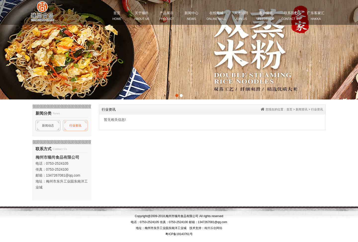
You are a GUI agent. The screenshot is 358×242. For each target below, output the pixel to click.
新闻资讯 (302, 109)
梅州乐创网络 (213, 228)
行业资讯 (75, 125)
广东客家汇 (315, 16)
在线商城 (216, 16)
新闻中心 (191, 16)
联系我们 (291, 16)
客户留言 (266, 16)
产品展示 (166, 16)
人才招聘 (241, 16)
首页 (116, 16)
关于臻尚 (141, 16)
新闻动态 (48, 125)
